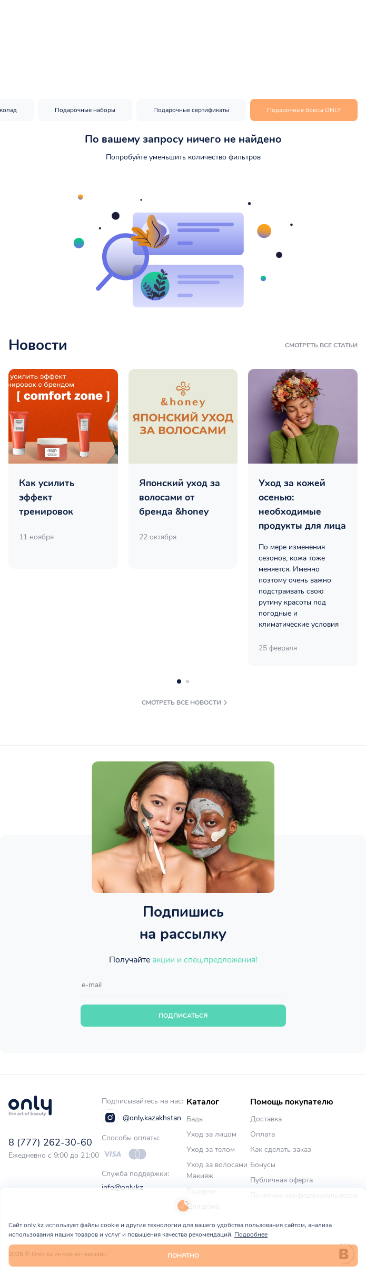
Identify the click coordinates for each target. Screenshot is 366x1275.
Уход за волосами (217, 1165)
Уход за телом (210, 1149)
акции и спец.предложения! (205, 960)
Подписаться (183, 1015)
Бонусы (262, 1165)
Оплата (262, 1134)
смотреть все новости (186, 702)
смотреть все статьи (321, 345)
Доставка (266, 1119)
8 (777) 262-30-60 (50, 1142)
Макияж (199, 1176)
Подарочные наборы (85, 110)
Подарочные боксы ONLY (304, 110)
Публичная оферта (281, 1180)
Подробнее (251, 1234)
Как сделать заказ (280, 1149)
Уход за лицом (211, 1134)
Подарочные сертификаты (191, 110)
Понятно (183, 1255)
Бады (195, 1119)
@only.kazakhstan (141, 1117)
